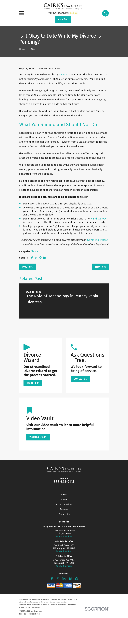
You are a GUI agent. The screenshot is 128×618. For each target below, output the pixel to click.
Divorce (34, 251)
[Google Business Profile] (70, 578)
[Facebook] (51, 578)
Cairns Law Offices (97, 239)
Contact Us (64, 514)
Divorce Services (64, 504)
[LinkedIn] (64, 578)
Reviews (64, 509)
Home (64, 499)
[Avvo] (76, 578)
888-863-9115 (64, 482)
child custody (98, 218)
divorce (63, 74)
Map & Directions (64, 536)
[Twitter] (57, 578)
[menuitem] (22, 614)
